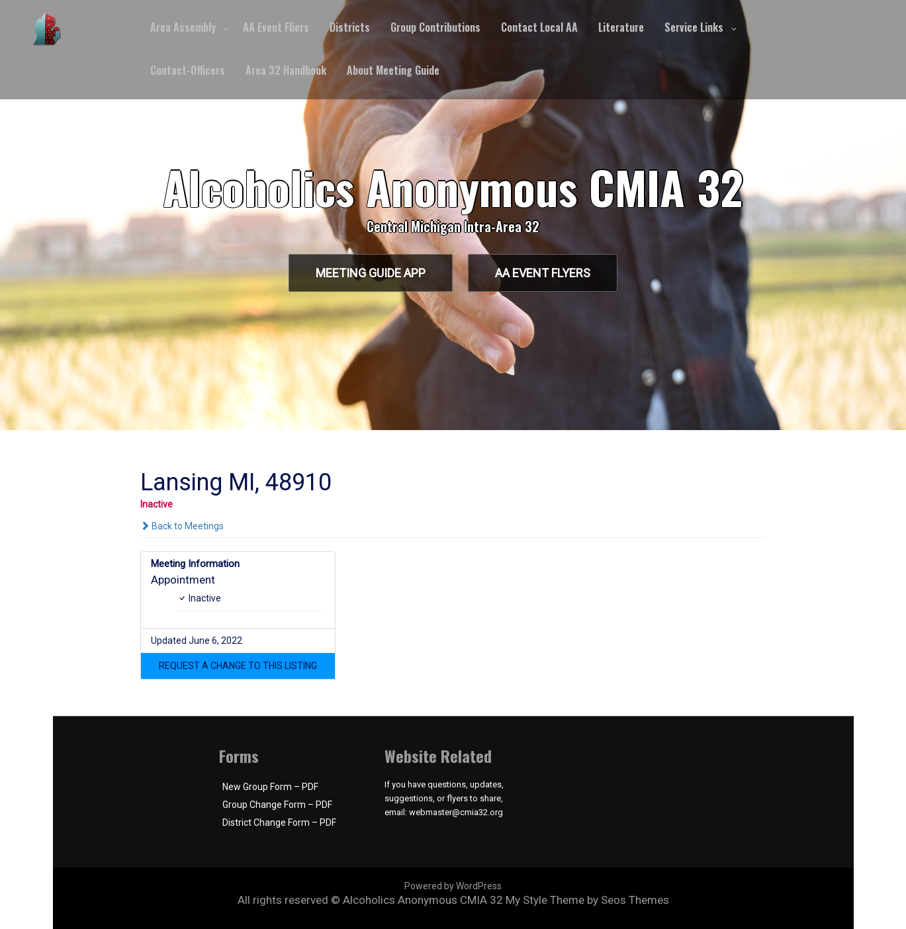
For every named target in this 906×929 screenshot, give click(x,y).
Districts (350, 27)
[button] (238, 665)
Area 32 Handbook (286, 70)
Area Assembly (183, 27)
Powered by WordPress (453, 886)
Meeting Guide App (370, 273)
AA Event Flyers (543, 273)
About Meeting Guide (393, 70)
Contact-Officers (187, 70)
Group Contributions (435, 27)
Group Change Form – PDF (277, 804)
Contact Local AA (539, 27)
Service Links (693, 27)
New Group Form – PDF (270, 786)
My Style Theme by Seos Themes (587, 900)
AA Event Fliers (276, 27)
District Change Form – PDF (279, 822)
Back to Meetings (182, 526)
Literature (621, 27)
